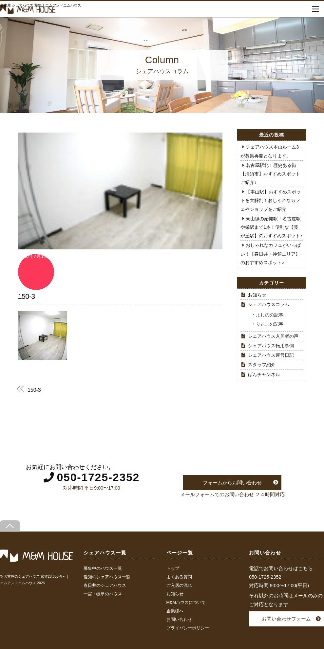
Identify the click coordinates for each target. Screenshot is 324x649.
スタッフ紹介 (262, 364)
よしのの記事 (269, 314)
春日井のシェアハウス (105, 585)
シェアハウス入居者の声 (273, 336)
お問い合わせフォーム (286, 619)
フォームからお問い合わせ (232, 482)
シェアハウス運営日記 (271, 355)
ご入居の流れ (179, 585)
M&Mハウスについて (186, 602)
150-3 (26, 296)
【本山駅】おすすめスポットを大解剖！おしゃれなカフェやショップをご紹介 (270, 200)
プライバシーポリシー (187, 628)
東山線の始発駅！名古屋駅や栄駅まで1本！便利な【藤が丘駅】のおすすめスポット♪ (271, 227)
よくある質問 (179, 577)
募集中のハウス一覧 (103, 568)
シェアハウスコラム (268, 304)
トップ (172, 568)
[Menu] (315, 9)
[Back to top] (10, 526)
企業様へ (174, 611)
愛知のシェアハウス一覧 (107, 577)
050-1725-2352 (98, 477)
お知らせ (257, 294)
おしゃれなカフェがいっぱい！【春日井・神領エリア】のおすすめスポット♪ (270, 254)
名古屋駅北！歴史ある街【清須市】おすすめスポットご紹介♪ (270, 174)
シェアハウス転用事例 (271, 345)
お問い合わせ (179, 619)
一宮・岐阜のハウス (103, 594)
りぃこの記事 (269, 324)
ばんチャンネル (264, 374)
